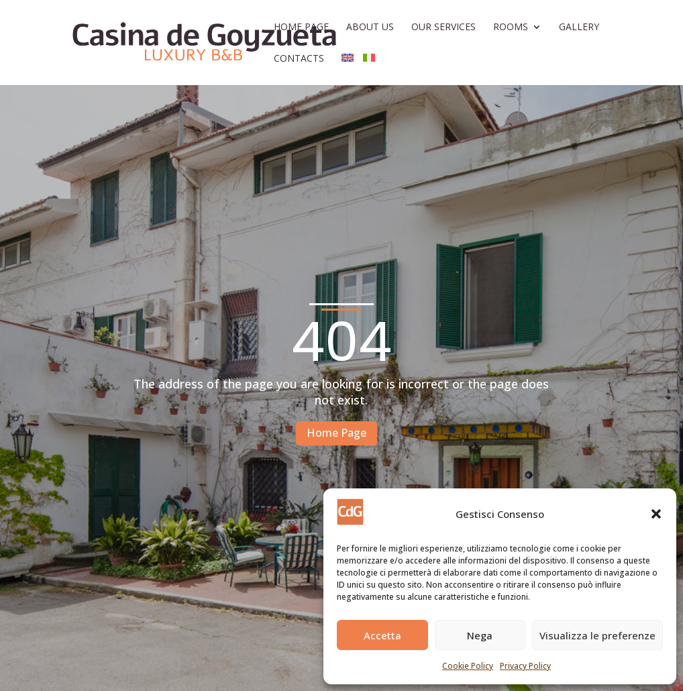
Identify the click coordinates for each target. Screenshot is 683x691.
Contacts (299, 59)
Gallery (579, 27)
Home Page (301, 27)
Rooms (510, 27)
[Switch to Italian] (369, 69)
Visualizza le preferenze (597, 635)
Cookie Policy (467, 666)
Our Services (443, 27)
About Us (370, 27)
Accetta (382, 635)
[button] (656, 514)
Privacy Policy (525, 666)
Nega (479, 635)
